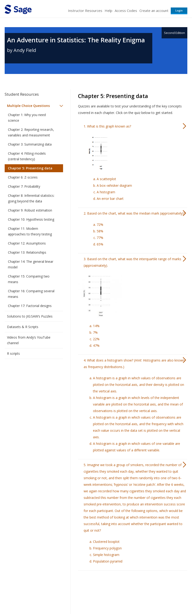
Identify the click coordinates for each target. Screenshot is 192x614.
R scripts (13, 353)
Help (108, 10)
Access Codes (126, 10)
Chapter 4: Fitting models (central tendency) (27, 156)
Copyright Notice (130, 596)
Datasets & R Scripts (22, 327)
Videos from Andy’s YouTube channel (28, 340)
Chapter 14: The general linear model (30, 264)
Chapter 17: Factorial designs (30, 305)
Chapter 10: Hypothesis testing (31, 219)
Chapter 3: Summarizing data (30, 144)
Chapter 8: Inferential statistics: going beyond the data (31, 198)
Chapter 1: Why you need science (27, 118)
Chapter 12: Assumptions (27, 243)
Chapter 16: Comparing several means (31, 294)
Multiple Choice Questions (28, 105)
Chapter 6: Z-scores (23, 177)
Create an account (153, 10)
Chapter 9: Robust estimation (30, 210)
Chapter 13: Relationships (27, 252)
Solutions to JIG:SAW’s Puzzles (30, 316)
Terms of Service (102, 596)
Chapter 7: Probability (24, 186)
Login (179, 10)
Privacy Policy (156, 596)
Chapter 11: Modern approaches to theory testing (30, 231)
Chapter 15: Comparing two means (29, 279)
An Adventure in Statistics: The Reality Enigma (76, 40)
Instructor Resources (85, 10)
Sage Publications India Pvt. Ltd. (72, 585)
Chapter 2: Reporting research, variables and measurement (31, 132)
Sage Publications (31, 585)
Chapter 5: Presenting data (30, 168)
